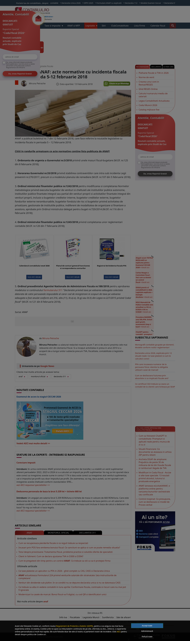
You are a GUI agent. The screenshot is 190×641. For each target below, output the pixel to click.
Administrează (147, 631)
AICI (118, 631)
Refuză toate (147, 637)
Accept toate (147, 626)
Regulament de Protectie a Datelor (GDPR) (74, 626)
